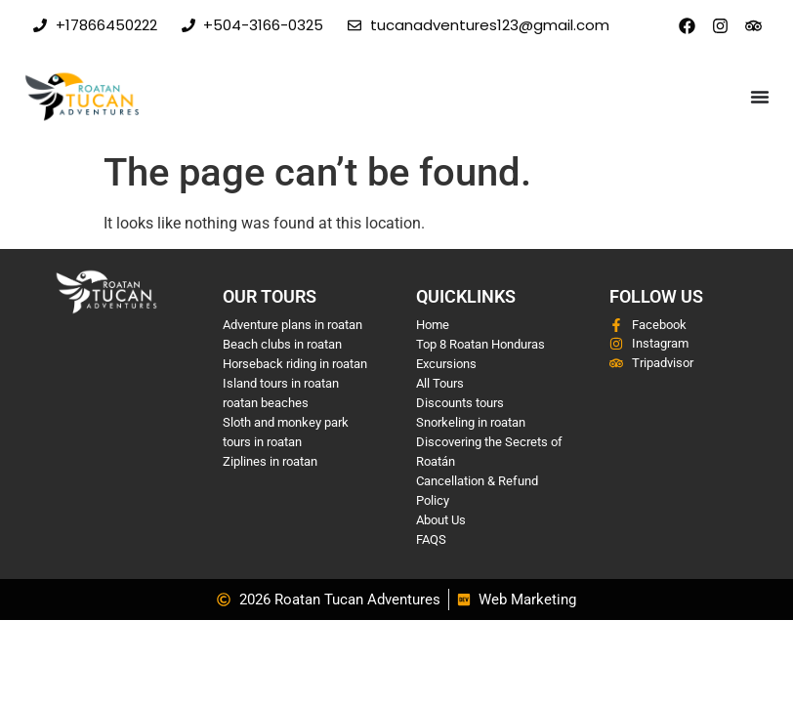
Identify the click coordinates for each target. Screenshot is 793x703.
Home (432, 324)
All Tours (440, 383)
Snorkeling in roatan (470, 422)
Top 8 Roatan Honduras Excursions (480, 354)
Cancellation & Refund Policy (477, 491)
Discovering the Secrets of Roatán (489, 451)
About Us (441, 520)
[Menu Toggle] (760, 96)
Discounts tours (460, 402)
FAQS (431, 539)
